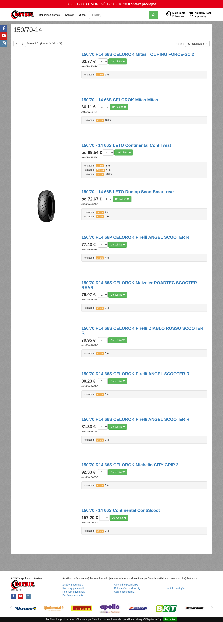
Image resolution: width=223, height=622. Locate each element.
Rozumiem (170, 619)
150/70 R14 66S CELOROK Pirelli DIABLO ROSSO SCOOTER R (142, 330)
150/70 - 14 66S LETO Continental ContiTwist (126, 145)
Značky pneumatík (73, 584)
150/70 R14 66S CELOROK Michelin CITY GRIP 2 (129, 464)
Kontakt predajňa (142, 4)
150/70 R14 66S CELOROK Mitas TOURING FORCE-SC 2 (137, 54)
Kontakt (69, 14)
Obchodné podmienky (126, 584)
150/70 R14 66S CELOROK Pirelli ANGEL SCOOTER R (135, 373)
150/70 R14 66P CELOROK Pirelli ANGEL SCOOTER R (135, 237)
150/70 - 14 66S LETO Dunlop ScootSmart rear (127, 191)
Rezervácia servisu (49, 14)
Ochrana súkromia (124, 591)
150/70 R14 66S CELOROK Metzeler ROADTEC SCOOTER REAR (139, 285)
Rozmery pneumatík (74, 588)
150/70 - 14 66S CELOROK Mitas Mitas (119, 99)
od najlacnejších (197, 43)
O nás (82, 14)
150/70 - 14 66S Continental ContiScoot (120, 510)
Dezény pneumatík (73, 595)
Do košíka (118, 61)
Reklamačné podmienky (127, 588)
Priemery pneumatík (74, 591)
